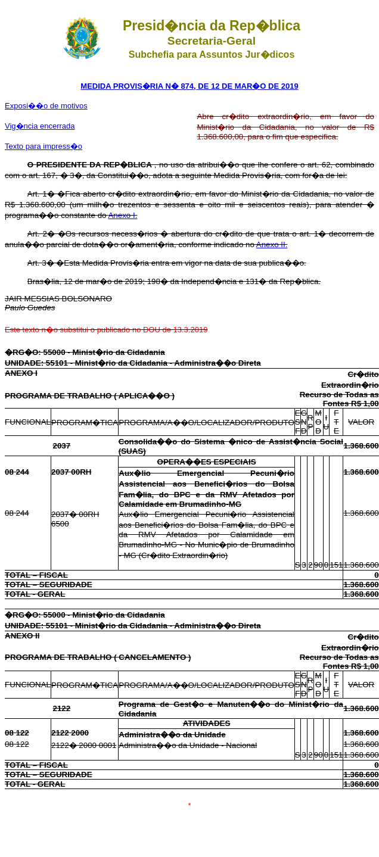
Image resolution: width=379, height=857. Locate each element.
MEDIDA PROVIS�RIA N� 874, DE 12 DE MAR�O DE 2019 (189, 86)
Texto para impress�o (43, 146)
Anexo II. (272, 244)
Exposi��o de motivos (46, 105)
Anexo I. (122, 215)
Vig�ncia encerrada (40, 125)
